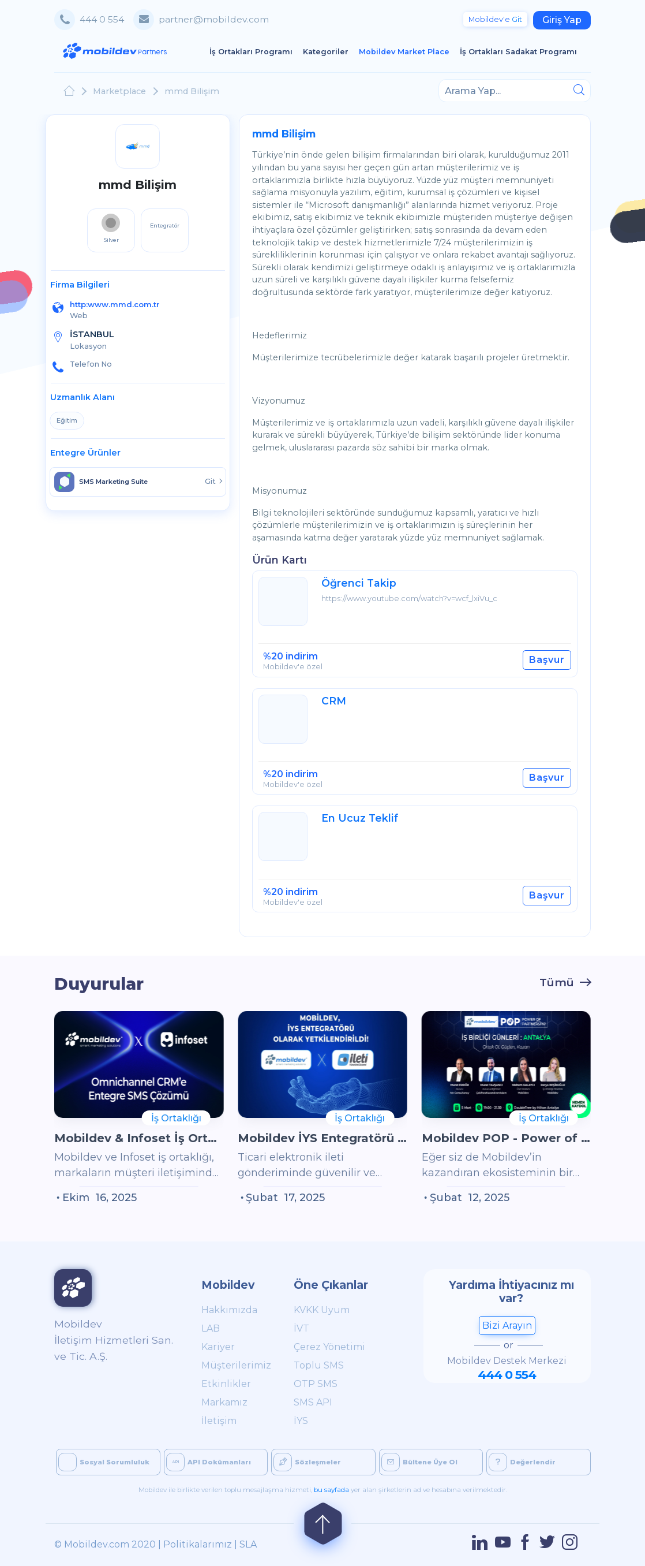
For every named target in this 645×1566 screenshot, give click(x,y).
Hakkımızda (229, 1309)
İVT (301, 1328)
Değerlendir (522, 1462)
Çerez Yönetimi (329, 1346)
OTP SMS (315, 1383)
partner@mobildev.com (214, 19)
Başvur (547, 659)
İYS (301, 1420)
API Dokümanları (208, 1462)
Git (495, 19)
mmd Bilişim (191, 91)
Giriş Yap (562, 19)
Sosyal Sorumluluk (103, 1462)
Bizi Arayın (507, 1325)
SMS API (313, 1402)
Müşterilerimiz (234, 1365)
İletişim (219, 1420)
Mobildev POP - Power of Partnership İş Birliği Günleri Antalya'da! (506, 1138)
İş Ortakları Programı (253, 51)
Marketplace (119, 91)
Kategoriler (328, 51)
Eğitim (67, 420)
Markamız (224, 1402)
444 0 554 (102, 19)
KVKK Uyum (322, 1309)
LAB (210, 1328)
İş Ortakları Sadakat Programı (521, 51)
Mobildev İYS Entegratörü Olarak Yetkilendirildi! (322, 1138)
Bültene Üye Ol (419, 1462)
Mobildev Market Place (407, 51)
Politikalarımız (197, 1544)
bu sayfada (331, 1490)
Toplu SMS (319, 1365)
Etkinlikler (226, 1383)
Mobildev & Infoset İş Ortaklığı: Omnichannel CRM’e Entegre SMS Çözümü (138, 1138)
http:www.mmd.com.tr (115, 304)
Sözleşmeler (307, 1462)
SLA (248, 1544)
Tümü (556, 982)
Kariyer (218, 1346)
